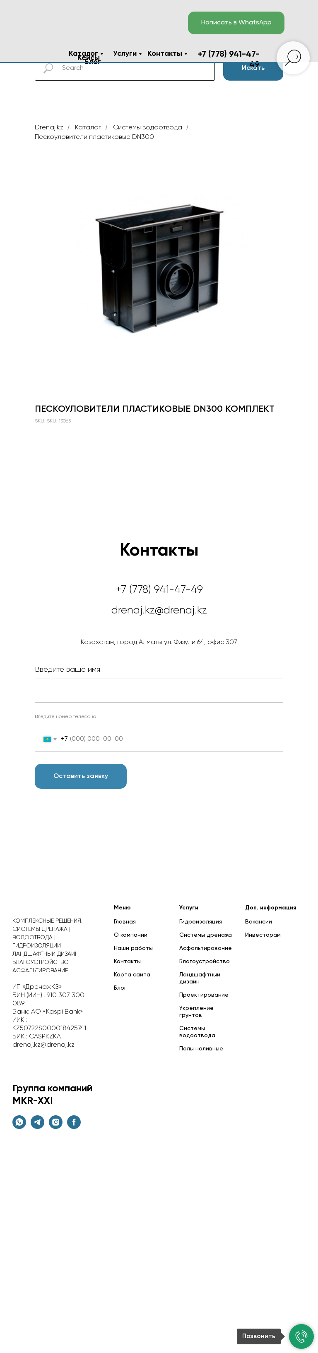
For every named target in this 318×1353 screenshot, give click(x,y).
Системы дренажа (205, 935)
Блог (120, 988)
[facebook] (74, 1126)
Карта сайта (132, 975)
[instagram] (56, 1126)
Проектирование (204, 995)
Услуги (125, 53)
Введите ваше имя (67, 669)
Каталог (83, 53)
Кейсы (88, 58)
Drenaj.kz (49, 127)
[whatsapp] (19, 1126)
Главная (125, 922)
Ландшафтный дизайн (199, 978)
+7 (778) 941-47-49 (159, 590)
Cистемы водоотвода (147, 127)
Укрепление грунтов (196, 1011)
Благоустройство (204, 961)
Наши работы (133, 948)
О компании (130, 935)
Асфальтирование (205, 948)
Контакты (164, 53)
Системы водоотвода (197, 1032)
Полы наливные (201, 1049)
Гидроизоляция (200, 922)
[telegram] (37, 1126)
